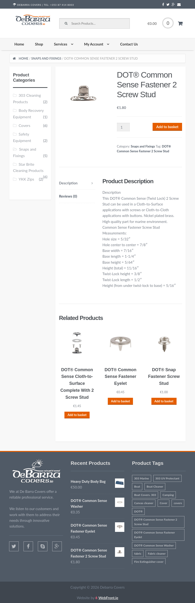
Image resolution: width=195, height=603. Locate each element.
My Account (93, 44)
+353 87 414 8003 (62, 4)
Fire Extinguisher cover (148, 561)
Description (68, 183)
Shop (39, 44)
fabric (138, 553)
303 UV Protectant (167, 478)
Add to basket (167, 127)
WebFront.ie (108, 598)
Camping (168, 495)
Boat (137, 486)
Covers (24, 125)
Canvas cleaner (143, 503)
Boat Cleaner (155, 486)
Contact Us (129, 44)
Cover (163, 503)
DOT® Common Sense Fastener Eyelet (154, 535)
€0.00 (161, 24)
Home (19, 44)
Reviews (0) (68, 196)
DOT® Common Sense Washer (154, 545)
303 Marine (141, 478)
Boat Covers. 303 (145, 495)
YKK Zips (26, 179)
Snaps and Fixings (46, 58)
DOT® (138, 511)
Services (60, 44)
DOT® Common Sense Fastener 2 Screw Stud (155, 522)
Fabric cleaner (157, 553)
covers (178, 503)
